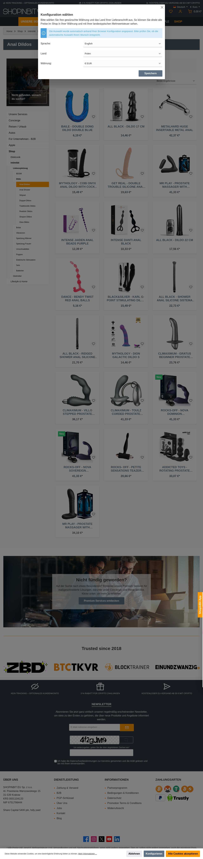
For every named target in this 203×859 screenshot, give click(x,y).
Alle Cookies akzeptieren (183, 853)
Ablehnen (134, 853)
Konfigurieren (154, 853)
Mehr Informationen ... (87, 854)
